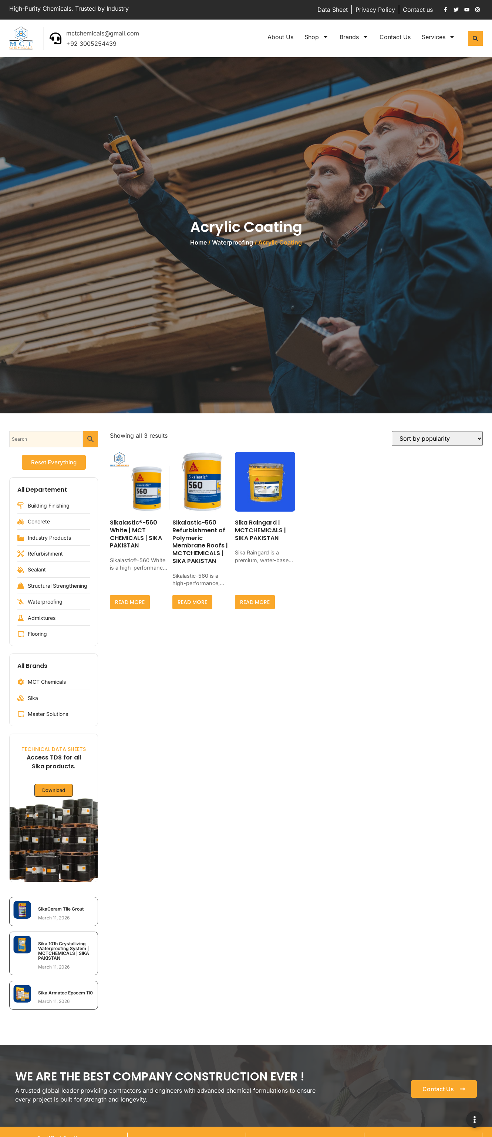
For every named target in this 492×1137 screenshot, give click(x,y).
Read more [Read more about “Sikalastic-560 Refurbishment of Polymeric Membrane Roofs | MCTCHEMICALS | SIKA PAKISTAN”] (192, 602)
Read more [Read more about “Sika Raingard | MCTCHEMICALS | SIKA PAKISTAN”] (255, 602)
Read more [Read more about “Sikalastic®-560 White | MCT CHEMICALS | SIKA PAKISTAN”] (130, 602)
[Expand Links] (474, 1119)
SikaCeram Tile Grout (61, 909)
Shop (316, 37)
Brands (354, 37)
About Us (280, 37)
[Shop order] (437, 438)
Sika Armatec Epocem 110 (65, 993)
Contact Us (395, 37)
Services (438, 37)
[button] (475, 38)
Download (53, 790)
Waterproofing (232, 242)
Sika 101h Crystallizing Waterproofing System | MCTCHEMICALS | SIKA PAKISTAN (63, 951)
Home (198, 242)
